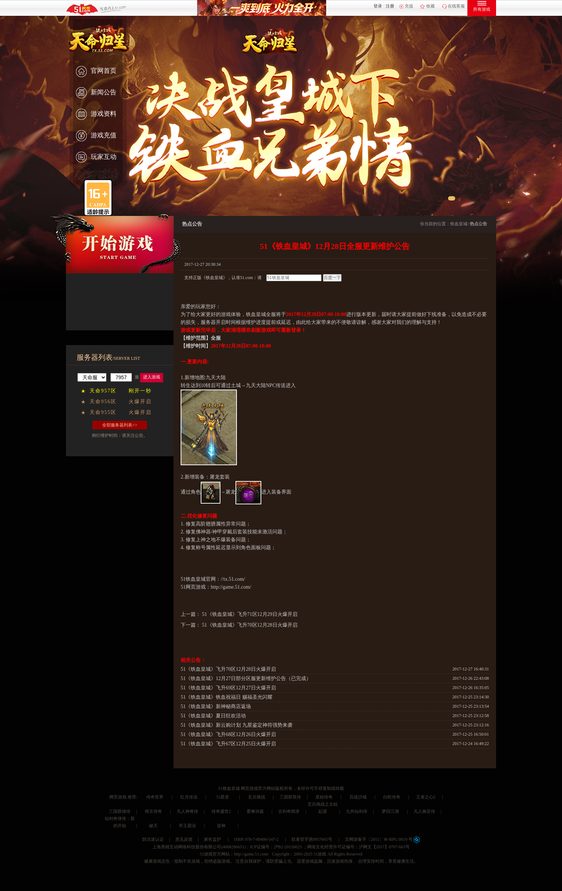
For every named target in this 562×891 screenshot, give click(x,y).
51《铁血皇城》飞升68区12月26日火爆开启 (228, 734)
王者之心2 (425, 797)
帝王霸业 (187, 825)
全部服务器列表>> (119, 425)
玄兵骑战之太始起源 (323, 808)
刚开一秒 (140, 390)
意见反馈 (183, 839)
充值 (409, 6)
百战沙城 (358, 797)
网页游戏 (118, 797)
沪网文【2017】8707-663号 (384, 846)
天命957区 (103, 390)
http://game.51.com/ (231, 587)
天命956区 (103, 401)
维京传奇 (153, 811)
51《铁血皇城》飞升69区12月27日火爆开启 (228, 687)
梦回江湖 (390, 811)
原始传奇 (324, 797)
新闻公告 (96, 93)
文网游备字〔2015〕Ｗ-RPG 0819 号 (382, 839)
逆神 (221, 825)
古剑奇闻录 (289, 811)
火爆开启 (140, 401)
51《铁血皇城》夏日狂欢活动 (213, 715)
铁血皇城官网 (201, 579)
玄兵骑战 (256, 797)
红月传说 (188, 797)
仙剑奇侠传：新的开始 (120, 822)
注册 (390, 6)
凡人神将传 (187, 811)
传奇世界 (154, 797)
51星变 (222, 797)
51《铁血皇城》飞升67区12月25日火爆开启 (228, 743)
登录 (377, 6)
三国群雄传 (119, 811)
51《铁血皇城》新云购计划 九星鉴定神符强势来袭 (236, 725)
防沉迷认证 (153, 839)
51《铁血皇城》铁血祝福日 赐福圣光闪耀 (226, 697)
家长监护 (212, 839)
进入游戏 (151, 377)
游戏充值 (96, 136)
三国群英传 (290, 797)
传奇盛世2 (221, 811)
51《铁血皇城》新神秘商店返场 (216, 706)
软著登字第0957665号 (311, 839)
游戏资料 (96, 114)
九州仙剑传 (356, 811)
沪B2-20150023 (288, 846)
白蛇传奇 (391, 797)
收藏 (430, 6)
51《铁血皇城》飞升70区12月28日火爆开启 (249, 625)
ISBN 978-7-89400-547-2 (256, 839)
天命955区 (103, 412)
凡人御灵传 (424, 811)
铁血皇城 (458, 223)
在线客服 (456, 6)
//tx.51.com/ (233, 579)
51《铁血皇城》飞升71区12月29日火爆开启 (249, 614)
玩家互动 (96, 157)
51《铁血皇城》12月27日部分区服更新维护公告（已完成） (246, 678)
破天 (153, 825)
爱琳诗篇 (255, 811)
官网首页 (96, 71)
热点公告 (478, 223)
